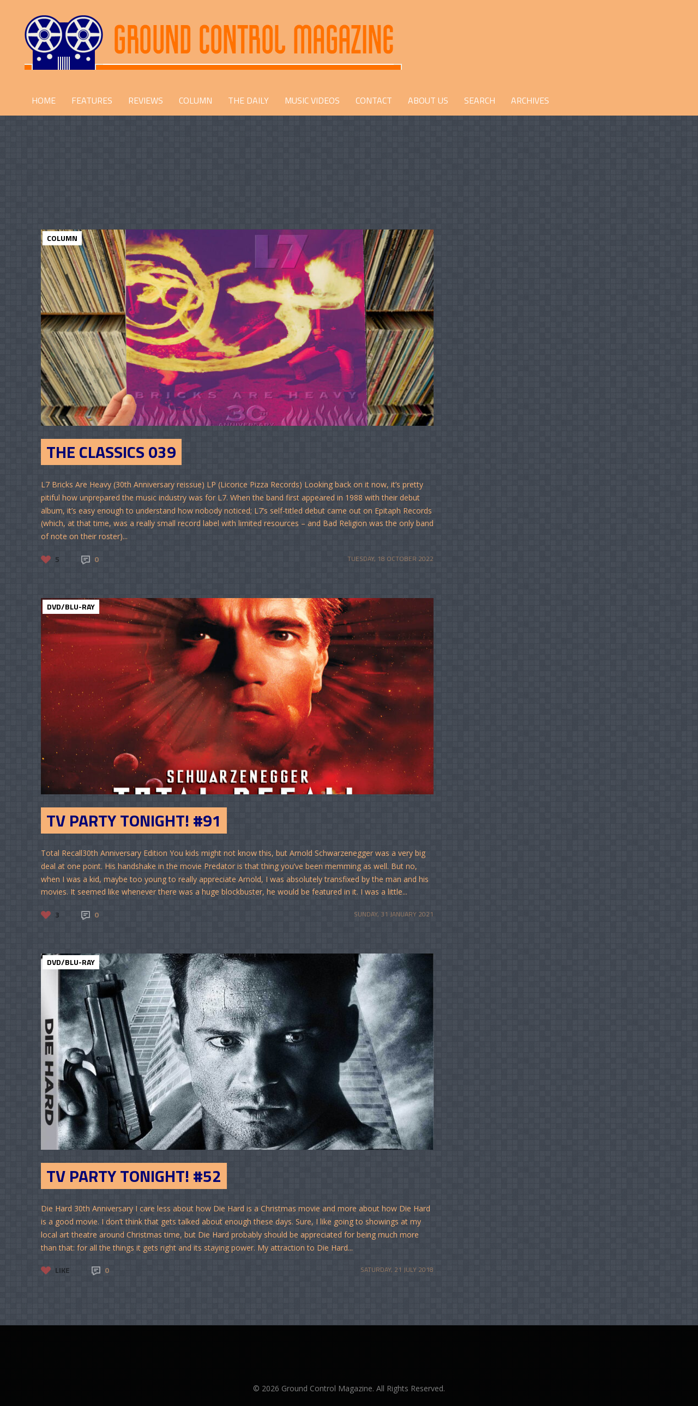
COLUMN (195, 100)
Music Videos (312, 100)
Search (479, 100)
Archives (530, 100)
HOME (44, 100)
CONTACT (374, 100)
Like (62, 1270)
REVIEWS (145, 100)
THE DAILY (248, 100)
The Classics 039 (111, 451)
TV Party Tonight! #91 (133, 820)
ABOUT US (428, 100)
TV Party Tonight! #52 (133, 1175)
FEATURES (91, 100)
